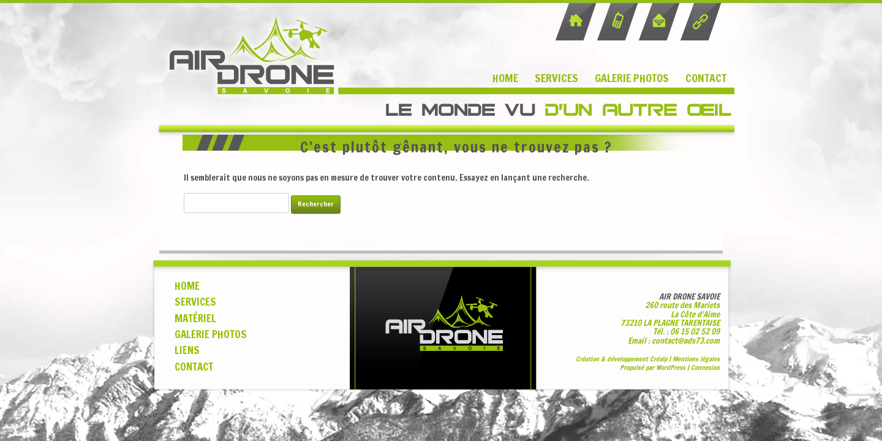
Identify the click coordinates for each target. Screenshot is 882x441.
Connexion (705, 367)
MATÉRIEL (195, 318)
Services (556, 78)
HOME (187, 286)
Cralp (658, 359)
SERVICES (195, 302)
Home (505, 78)
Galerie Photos (632, 78)
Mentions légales (696, 359)
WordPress (670, 367)
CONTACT (194, 367)
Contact (705, 78)
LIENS (187, 350)
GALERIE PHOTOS (211, 334)
